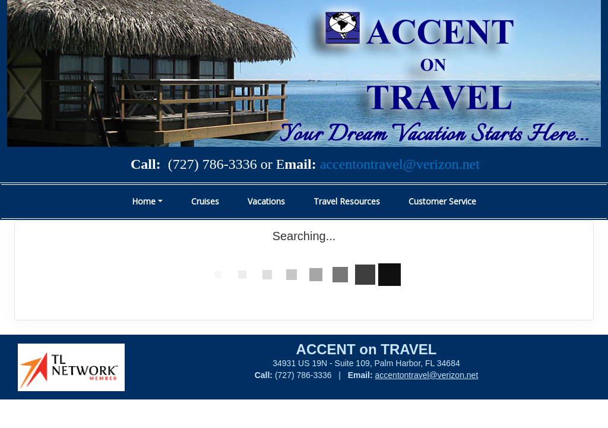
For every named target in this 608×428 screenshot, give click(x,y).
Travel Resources (347, 201)
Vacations (266, 201)
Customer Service (442, 201)
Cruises (205, 201)
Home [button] (144, 201)
